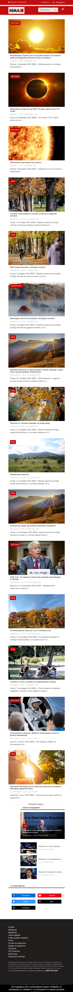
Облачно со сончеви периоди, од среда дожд (30, 423)
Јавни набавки (14, 935)
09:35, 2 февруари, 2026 (28, 61)
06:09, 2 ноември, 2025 (30, 270)
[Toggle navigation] (62, 9)
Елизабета (16, 375)
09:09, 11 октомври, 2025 (31, 478)
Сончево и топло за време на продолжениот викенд (33, 682)
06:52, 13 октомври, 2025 (29, 426)
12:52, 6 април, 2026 (45, 862)
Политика (12, 949)
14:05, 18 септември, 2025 (31, 582)
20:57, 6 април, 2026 (41, 835)
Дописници (12, 954)
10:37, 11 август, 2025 (29, 738)
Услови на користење (17, 943)
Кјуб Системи (52, 971)
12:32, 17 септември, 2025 (30, 634)
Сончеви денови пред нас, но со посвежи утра (30, 631)
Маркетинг (12, 933)
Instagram (21, 908)
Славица (28, 835)
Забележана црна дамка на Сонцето (26, 163)
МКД (13, 181)
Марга (14, 61)
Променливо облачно (19, 475)
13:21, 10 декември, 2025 (28, 114)
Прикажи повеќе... (36, 804)
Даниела (15, 634)
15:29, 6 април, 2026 (45, 849)
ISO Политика (14, 951)
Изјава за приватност (17, 946)
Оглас (10, 941)
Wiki (45, 902)
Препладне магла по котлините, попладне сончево (32, 319)
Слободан (16, 582)
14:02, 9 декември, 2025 (27, 166)
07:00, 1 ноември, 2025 (30, 322)
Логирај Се (60, 2)
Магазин (15, 23)
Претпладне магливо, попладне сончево (28, 267)
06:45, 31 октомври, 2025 (31, 375)
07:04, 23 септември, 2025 (29, 529)
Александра (16, 792)
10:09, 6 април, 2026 (45, 875)
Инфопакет (16, 286)
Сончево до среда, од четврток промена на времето (33, 526)
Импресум (12, 930)
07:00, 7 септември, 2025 (29, 685)
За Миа (11, 927)
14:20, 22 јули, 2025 (30, 792)
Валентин (15, 219)
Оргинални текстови (16, 957)
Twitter (20, 902)
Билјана (15, 426)
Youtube (46, 896)
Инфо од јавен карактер (18, 938)
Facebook (21, 896)
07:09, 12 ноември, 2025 (30, 219)
